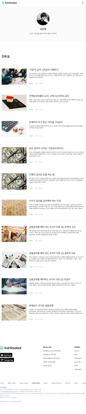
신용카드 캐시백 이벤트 (49, 362)
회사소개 (76, 351)
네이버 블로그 (78, 358)
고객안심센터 (77, 369)
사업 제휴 (84, 383)
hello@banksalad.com (10, 391)
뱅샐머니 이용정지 (24, 383)
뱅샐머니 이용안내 (12, 383)
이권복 (31, 83)
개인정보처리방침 (36, 383)
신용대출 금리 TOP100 (49, 354)
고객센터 (76, 383)
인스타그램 (77, 362)
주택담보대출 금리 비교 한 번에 (51, 358)
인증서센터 (67, 383)
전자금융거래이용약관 (56, 383)
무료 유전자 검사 (47, 366)
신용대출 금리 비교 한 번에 (50, 351)
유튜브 (76, 366)
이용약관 (46, 383)
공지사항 (2, 383)
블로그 (76, 354)
